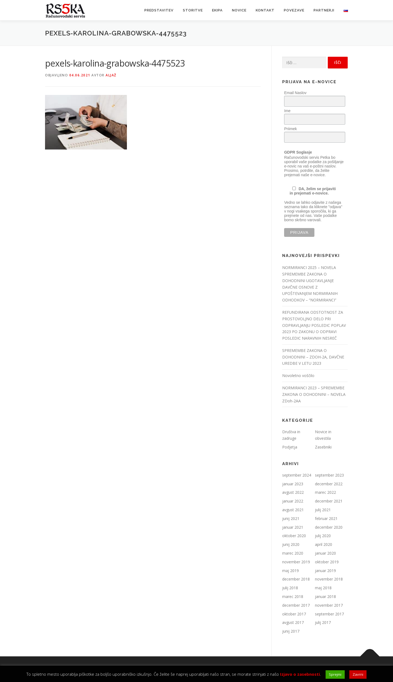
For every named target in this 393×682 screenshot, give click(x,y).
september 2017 (329, 614)
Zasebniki (323, 447)
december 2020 (329, 527)
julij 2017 (323, 622)
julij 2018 (290, 587)
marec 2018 (292, 596)
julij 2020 (323, 535)
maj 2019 (290, 570)
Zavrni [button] (358, 674)
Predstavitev (159, 10)
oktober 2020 (294, 535)
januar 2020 (325, 553)
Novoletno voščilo (298, 375)
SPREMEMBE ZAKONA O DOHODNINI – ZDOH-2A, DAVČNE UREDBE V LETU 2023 (313, 357)
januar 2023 (292, 483)
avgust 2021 (293, 509)
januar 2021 (292, 527)
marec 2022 (325, 492)
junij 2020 (290, 544)
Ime (287, 111)
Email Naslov (295, 93)
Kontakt (265, 10)
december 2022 (329, 483)
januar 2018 (325, 596)
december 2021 (329, 501)
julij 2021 (323, 509)
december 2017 (296, 605)
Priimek (290, 129)
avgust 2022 (293, 492)
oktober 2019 (327, 561)
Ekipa (217, 10)
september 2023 (329, 475)
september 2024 (296, 475)
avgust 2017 (293, 622)
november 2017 (329, 605)
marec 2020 (292, 553)
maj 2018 (323, 587)
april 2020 (323, 544)
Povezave (294, 10)
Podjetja (289, 447)
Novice (239, 10)
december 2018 (296, 579)
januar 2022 (292, 501)
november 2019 (296, 561)
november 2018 (329, 579)
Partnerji (324, 10)
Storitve (193, 10)
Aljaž (111, 75)
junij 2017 (290, 631)
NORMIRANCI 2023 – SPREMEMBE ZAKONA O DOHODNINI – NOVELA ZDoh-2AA (314, 394)
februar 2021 (326, 518)
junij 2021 (290, 518)
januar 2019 (325, 570)
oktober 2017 (294, 614)
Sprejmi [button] (335, 674)
